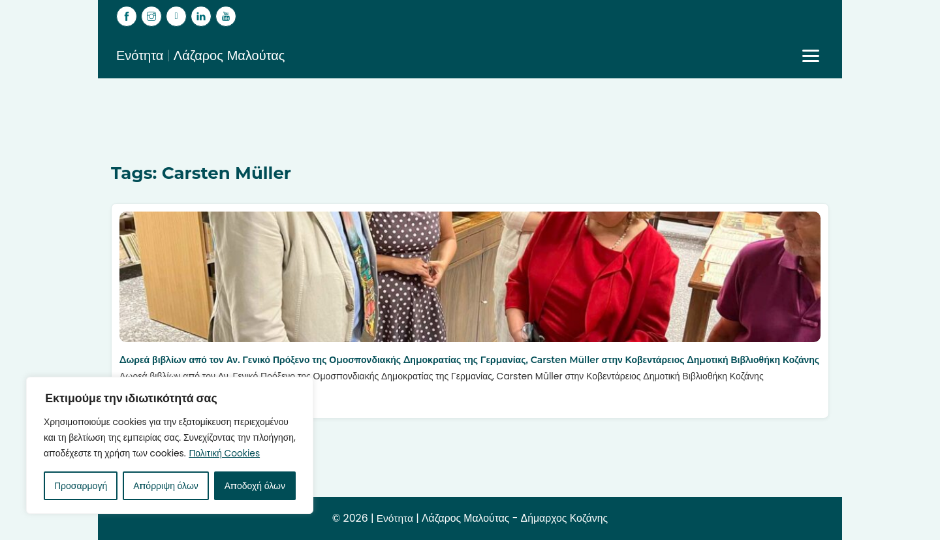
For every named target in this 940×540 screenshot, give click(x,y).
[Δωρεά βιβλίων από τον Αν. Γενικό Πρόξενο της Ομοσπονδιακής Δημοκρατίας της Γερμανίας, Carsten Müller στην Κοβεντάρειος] (470, 277)
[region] (169, 437)
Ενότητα (394, 518)
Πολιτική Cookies (119, 453)
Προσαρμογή (80, 485)
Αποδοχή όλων (255, 485)
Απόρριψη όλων (165, 485)
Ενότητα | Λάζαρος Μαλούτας (200, 55)
